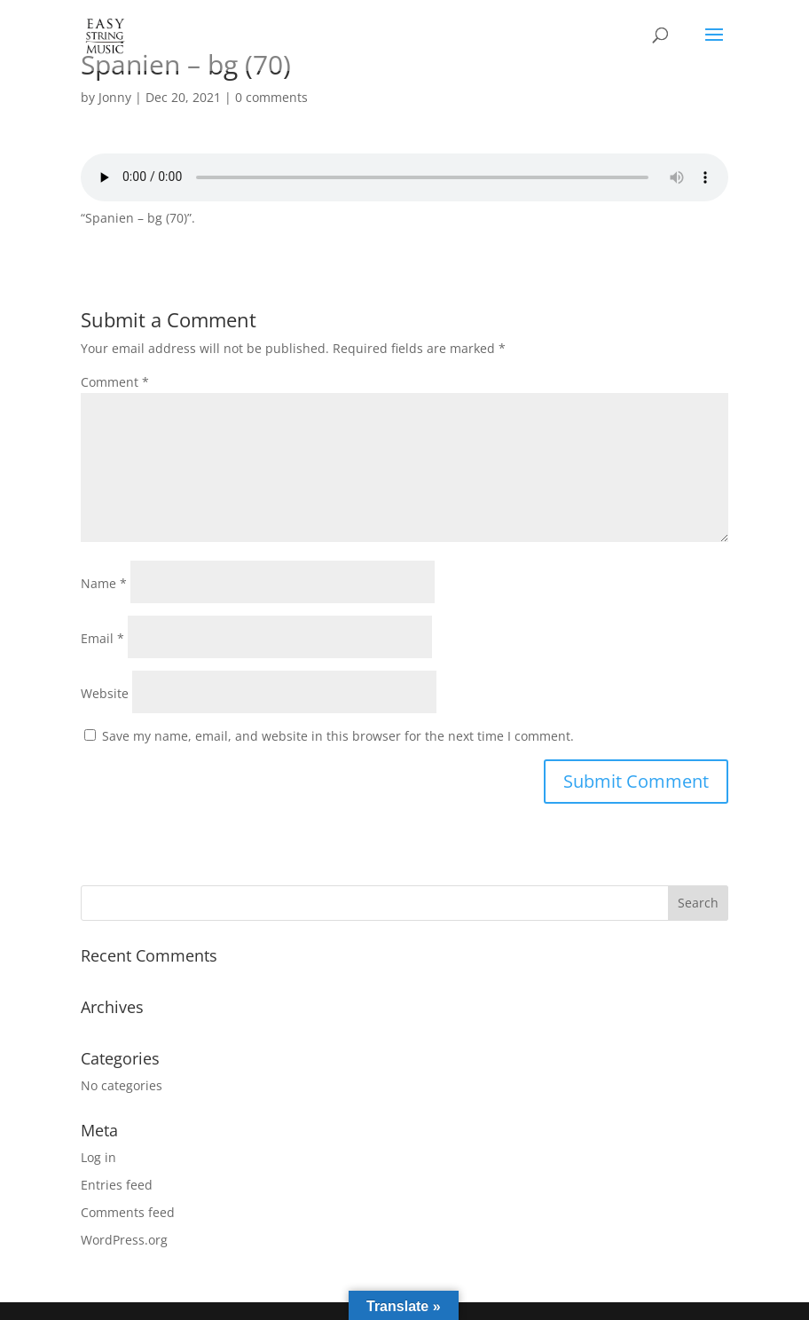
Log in (98, 1157)
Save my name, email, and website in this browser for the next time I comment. (338, 735)
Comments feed (128, 1212)
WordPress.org (124, 1239)
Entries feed (117, 1184)
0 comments (271, 97)
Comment (115, 381)
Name (104, 583)
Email (102, 638)
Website (105, 693)
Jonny (114, 97)
